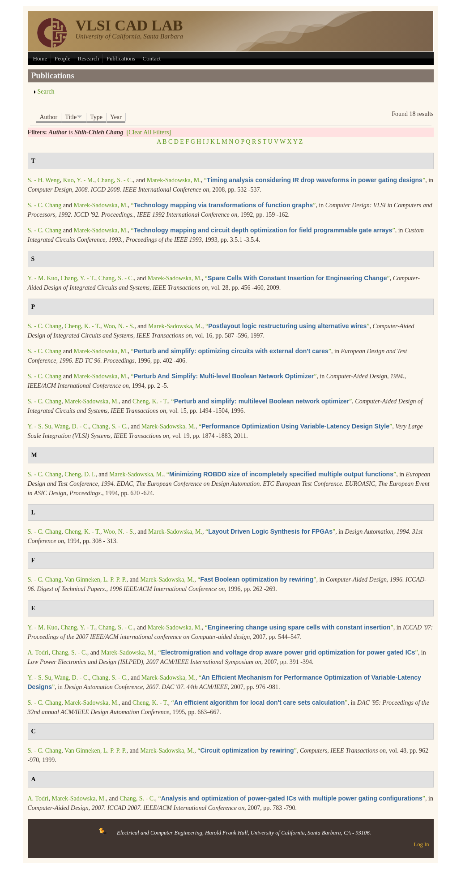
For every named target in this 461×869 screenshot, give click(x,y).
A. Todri (38, 652)
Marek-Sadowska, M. (174, 180)
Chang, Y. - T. (78, 278)
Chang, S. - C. (115, 180)
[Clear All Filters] (148, 132)
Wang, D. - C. (71, 426)
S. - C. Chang (45, 205)
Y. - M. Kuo (43, 278)
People (62, 58)
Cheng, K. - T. (82, 326)
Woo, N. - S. (119, 326)
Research (88, 58)
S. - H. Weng (44, 180)
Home (40, 58)
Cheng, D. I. (79, 474)
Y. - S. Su (39, 426)
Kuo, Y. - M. (78, 180)
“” (315, 180)
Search (46, 91)
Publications (121, 58)
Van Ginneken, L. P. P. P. (95, 579)
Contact (152, 58)
